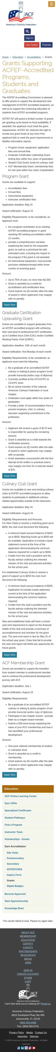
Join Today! (32, 45)
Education (18, 57)
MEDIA (28, 959)
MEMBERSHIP (28, 936)
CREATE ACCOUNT (28, 974)
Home (5, 57)
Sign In (29, 38)
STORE (28, 978)
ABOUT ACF (28, 932)
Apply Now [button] (9, 304)
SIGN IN (28, 970)
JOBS (28, 962)
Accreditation (34, 57)
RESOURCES (28, 955)
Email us (45, 1004)
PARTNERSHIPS (28, 951)
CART (28, 981)
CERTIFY (28, 944)
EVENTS (28, 947)
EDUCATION (28, 940)
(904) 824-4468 (28, 1022)
